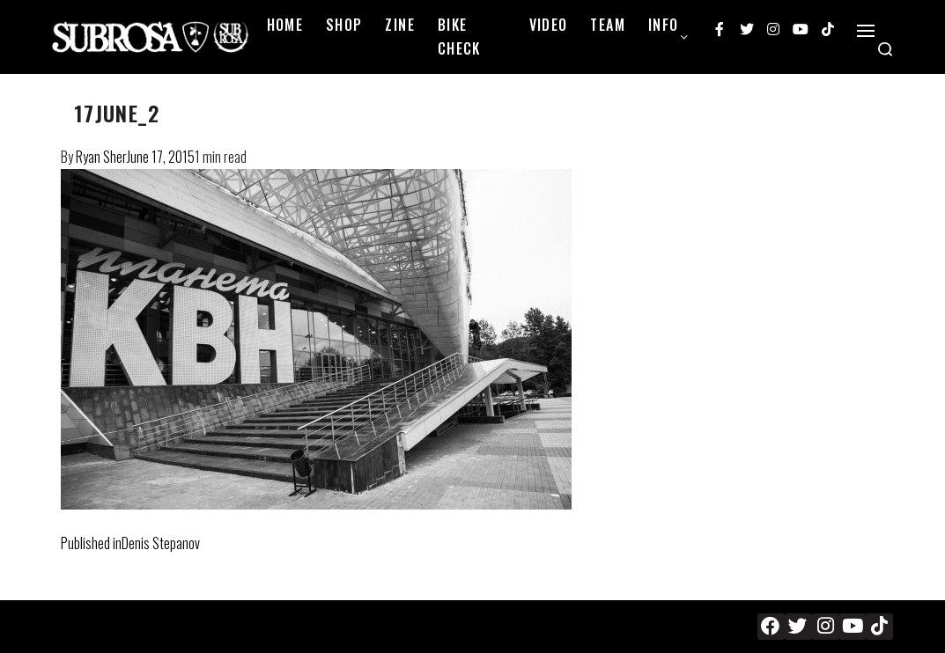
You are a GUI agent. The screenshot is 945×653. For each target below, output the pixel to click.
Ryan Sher (101, 156)
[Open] (865, 31)
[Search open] (885, 49)
